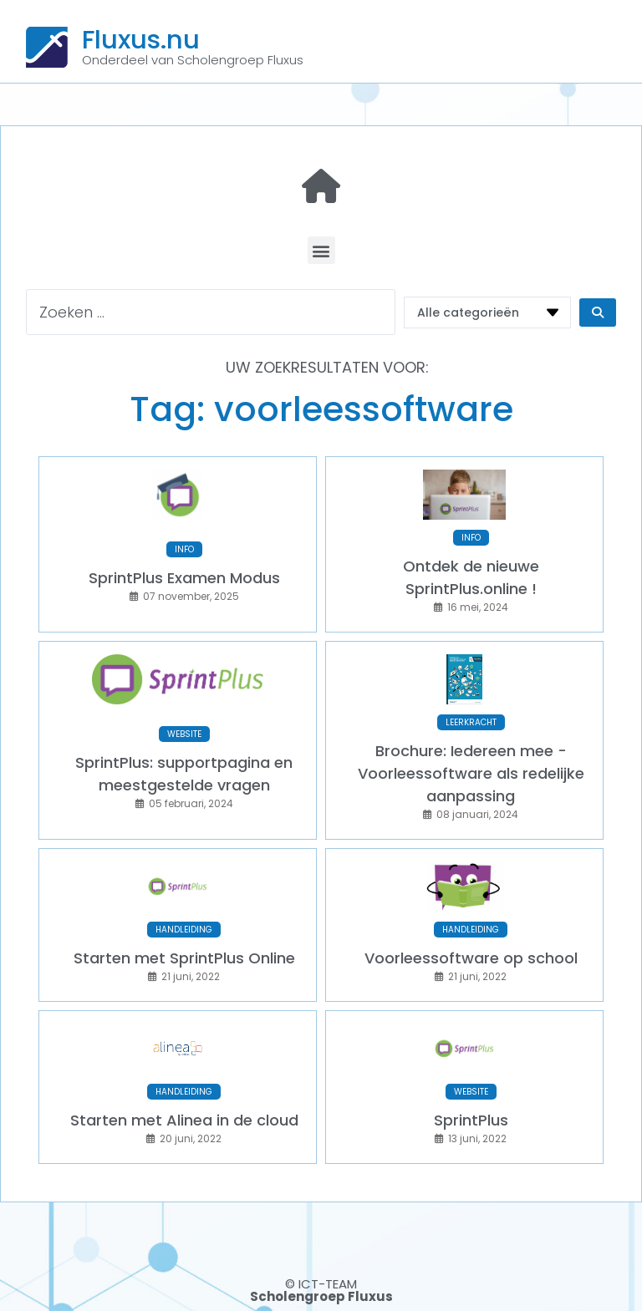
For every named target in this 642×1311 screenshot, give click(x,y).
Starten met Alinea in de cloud (184, 1120)
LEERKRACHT (471, 722)
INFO (184, 549)
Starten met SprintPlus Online (184, 958)
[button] (321, 250)
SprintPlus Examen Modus (184, 577)
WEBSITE (184, 734)
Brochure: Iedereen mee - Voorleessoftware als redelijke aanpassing (471, 773)
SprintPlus (471, 1120)
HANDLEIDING (183, 929)
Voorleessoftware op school (471, 958)
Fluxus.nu (141, 39)
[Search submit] (597, 312)
